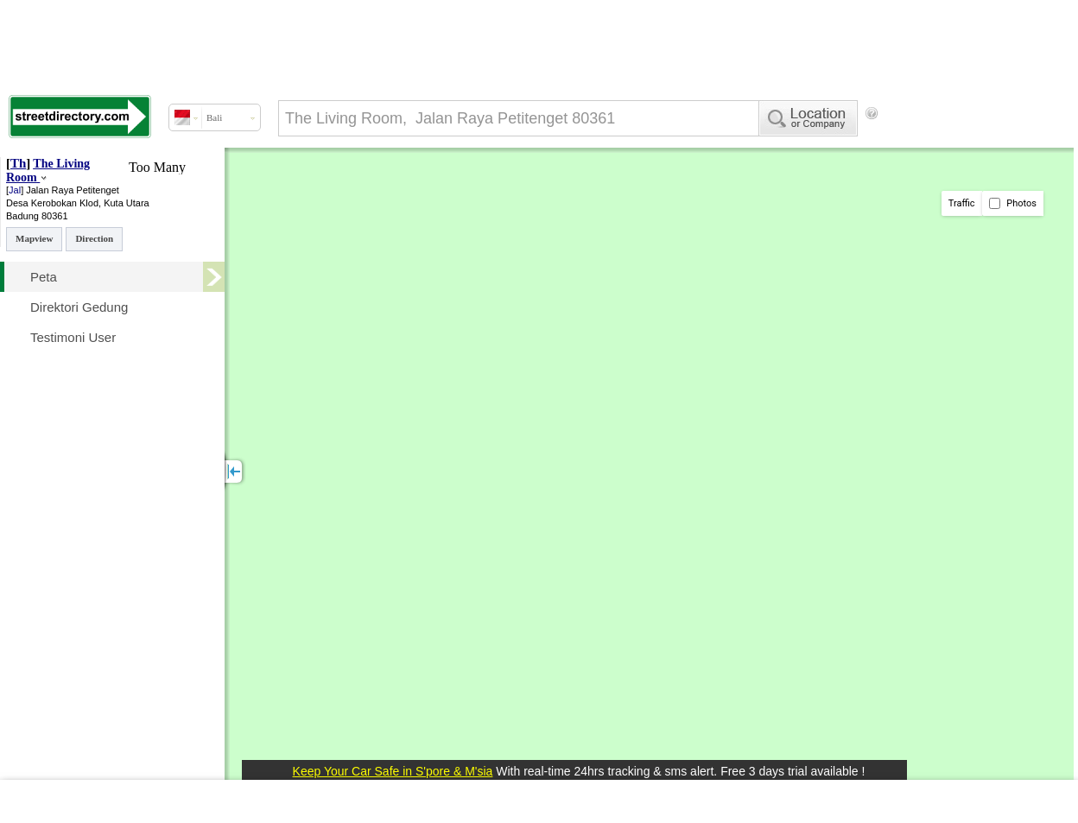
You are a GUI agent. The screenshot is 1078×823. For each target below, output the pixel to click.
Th (18, 163)
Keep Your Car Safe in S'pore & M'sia (393, 771)
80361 (54, 216)
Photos (1013, 203)
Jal (15, 190)
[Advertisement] (293, 184)
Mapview (34, 238)
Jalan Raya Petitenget (72, 190)
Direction (94, 238)
